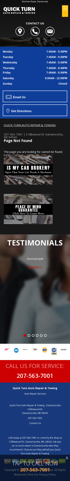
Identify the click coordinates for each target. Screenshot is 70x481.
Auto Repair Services (35, 393)
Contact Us (35, 423)
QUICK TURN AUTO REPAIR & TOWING (30, 125)
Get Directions (19, 111)
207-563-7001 (13, 134)
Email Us (16, 97)
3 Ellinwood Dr (35, 134)
